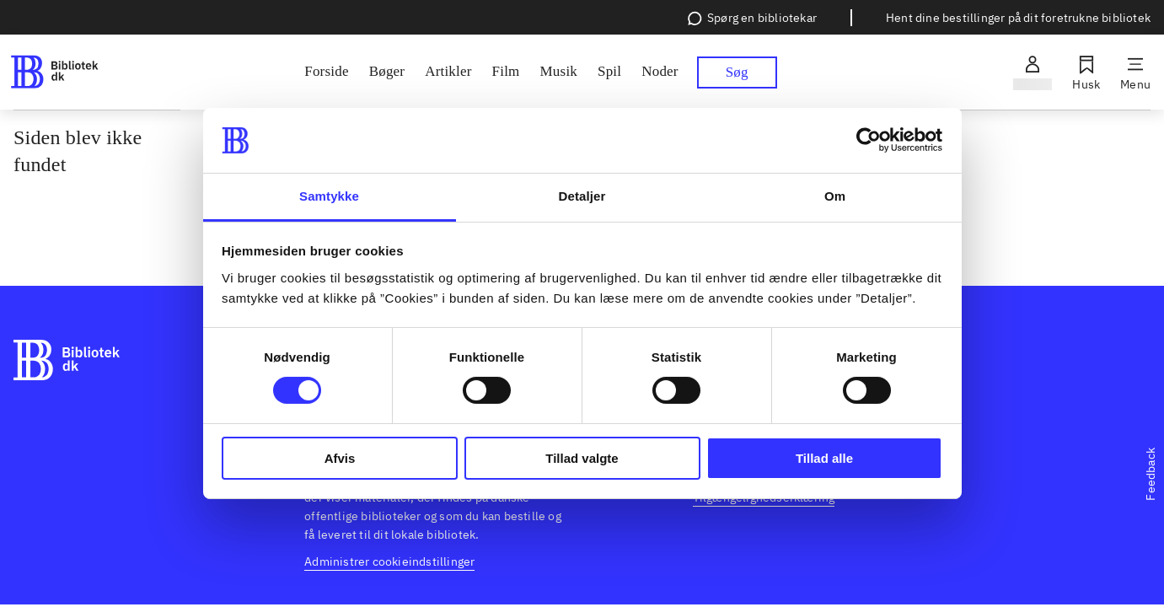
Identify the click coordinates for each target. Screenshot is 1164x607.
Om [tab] (834, 196)
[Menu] (1135, 72)
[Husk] (1086, 72)
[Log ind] (1032, 72)
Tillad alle (824, 458)
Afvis (340, 458)
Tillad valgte (581, 458)
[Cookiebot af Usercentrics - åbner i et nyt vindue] (868, 140)
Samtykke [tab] (329, 196)
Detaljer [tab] (582, 196)
